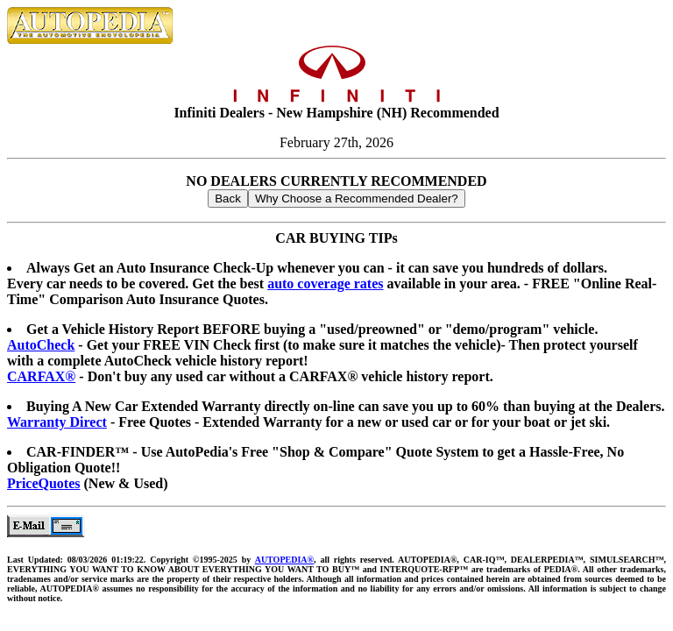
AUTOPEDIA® (284, 559)
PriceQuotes (44, 483)
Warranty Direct (57, 422)
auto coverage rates (325, 283)
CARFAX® (41, 376)
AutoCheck (40, 344)
